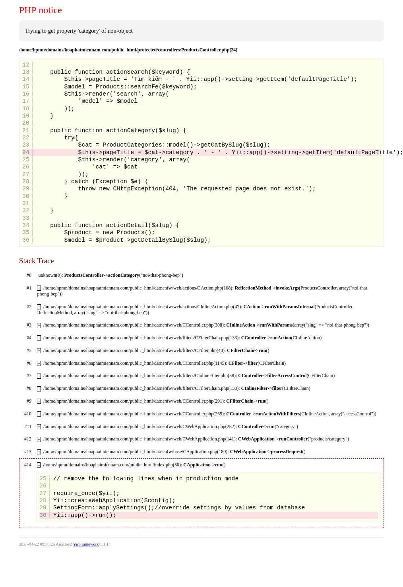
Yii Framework (86, 544)
